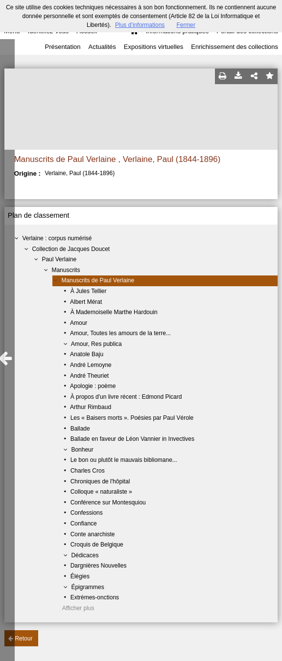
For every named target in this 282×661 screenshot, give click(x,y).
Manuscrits (65, 270)
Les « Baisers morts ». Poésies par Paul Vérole (131, 417)
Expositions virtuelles (153, 46)
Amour (78, 322)
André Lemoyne (91, 365)
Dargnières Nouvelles (98, 565)
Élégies (80, 576)
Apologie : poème (93, 386)
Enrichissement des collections (234, 46)
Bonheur (82, 449)
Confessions (86, 512)
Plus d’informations (139, 25)
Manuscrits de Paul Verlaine (97, 280)
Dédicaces (84, 555)
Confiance (83, 523)
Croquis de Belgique (96, 544)
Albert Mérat (86, 301)
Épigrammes (87, 587)
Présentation (62, 46)
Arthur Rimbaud (90, 407)
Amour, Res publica (96, 344)
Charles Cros (87, 470)
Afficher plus (78, 608)
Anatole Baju (86, 354)
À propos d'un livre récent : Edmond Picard (126, 396)
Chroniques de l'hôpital (100, 481)
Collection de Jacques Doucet (71, 249)
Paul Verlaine (59, 259)
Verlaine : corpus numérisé (57, 238)
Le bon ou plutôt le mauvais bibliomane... (123, 459)
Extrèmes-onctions (94, 597)
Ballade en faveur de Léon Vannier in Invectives (132, 438)
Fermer (185, 25)
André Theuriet (89, 375)
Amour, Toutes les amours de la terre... (120, 333)
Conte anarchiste (92, 534)
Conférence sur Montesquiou (108, 502)
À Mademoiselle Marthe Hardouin (114, 312)
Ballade (80, 428)
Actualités (102, 46)
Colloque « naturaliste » (101, 491)
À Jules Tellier (88, 291)
